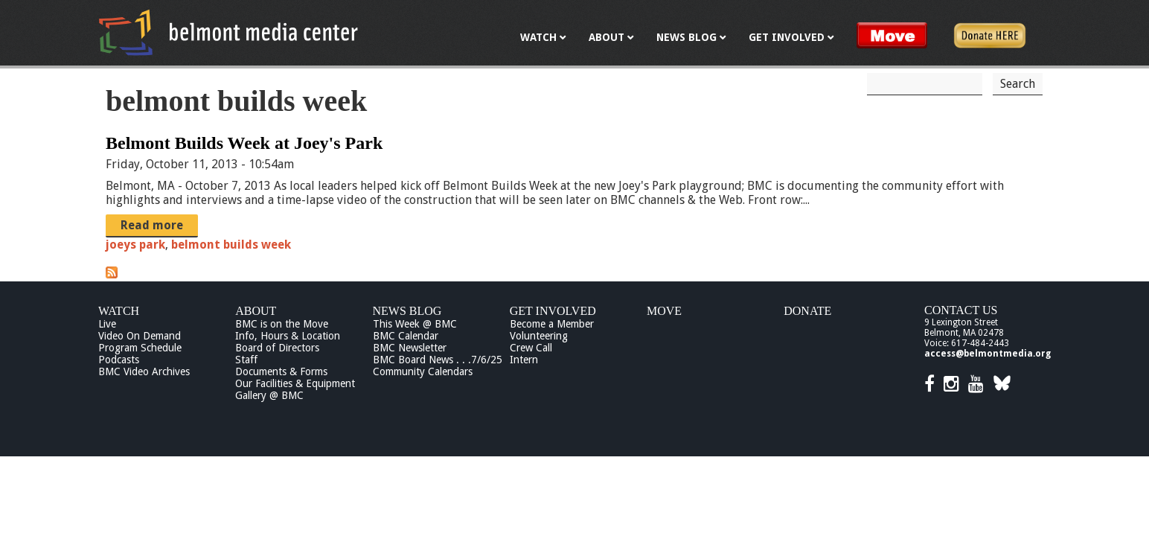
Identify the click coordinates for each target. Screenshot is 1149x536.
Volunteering (539, 336)
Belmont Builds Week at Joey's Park (244, 143)
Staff (246, 360)
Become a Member (552, 324)
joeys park (135, 244)
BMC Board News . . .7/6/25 (437, 360)
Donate (807, 310)
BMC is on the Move (281, 324)
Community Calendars (423, 371)
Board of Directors (277, 348)
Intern (524, 360)
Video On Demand (139, 336)
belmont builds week (231, 244)
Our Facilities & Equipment (295, 383)
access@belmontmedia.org (987, 353)
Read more (152, 225)
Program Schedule (140, 348)
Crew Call (531, 348)
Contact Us (960, 310)
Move (664, 310)
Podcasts (118, 360)
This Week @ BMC (415, 324)
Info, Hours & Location (287, 336)
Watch (118, 310)
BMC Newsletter (410, 348)
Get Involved (553, 310)
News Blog (407, 310)
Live (107, 324)
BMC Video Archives (144, 371)
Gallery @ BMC (269, 395)
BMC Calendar (405, 336)
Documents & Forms (281, 371)
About (255, 310)
